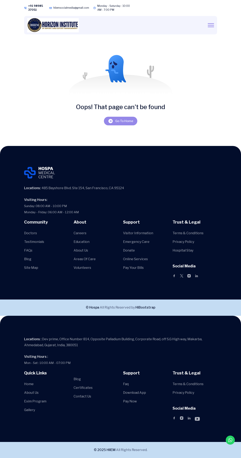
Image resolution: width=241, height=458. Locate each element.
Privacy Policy (183, 242)
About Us (81, 250)
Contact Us (82, 396)
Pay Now (130, 401)
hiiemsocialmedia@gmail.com (71, 7)
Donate (129, 250)
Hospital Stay (183, 250)
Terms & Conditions (188, 233)
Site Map (31, 268)
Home (29, 384)
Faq (126, 384)
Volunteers (82, 268)
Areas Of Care (85, 259)
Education (81, 242)
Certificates (83, 388)
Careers (80, 233)
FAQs (28, 250)
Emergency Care (136, 242)
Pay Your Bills (133, 268)
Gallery (29, 410)
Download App (134, 393)
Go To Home (120, 121)
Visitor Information (138, 233)
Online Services (135, 259)
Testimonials (34, 242)
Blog (27, 259)
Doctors (30, 233)
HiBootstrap (145, 307)
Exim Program (35, 401)
